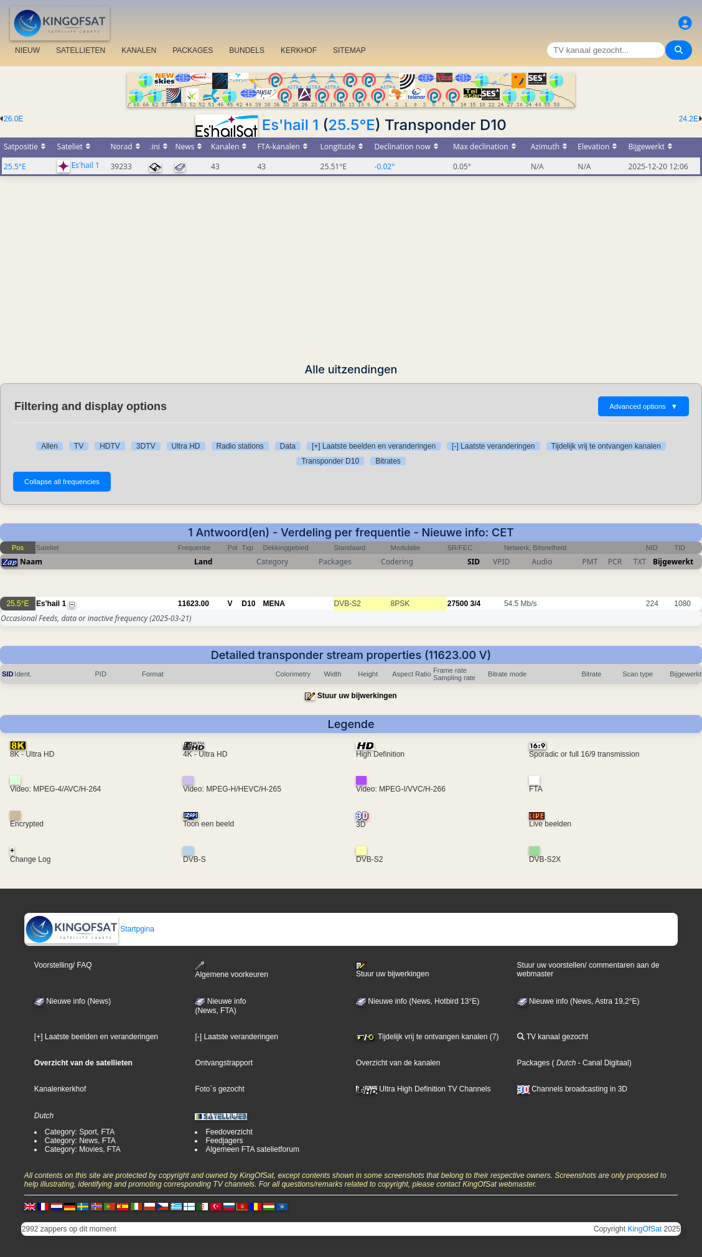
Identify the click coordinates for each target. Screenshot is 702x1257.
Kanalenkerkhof (60, 1089)
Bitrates (388, 461)
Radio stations (240, 446)
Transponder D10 (330, 461)
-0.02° (385, 166)
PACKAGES (192, 50)
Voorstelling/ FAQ (63, 965)
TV (78, 446)
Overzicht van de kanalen (398, 1062)
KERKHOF (299, 50)
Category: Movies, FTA (83, 1149)
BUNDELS (246, 50)
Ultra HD (186, 446)
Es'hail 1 (290, 125)
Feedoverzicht (228, 1132)
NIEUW (27, 50)
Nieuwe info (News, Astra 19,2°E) (578, 1001)
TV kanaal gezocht (553, 1036)
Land (203, 561)
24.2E (688, 118)
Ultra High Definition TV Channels (423, 1089)
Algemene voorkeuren (231, 970)
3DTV (146, 446)
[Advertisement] (351, 269)
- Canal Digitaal (602, 1062)
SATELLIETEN (80, 50)
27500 (457, 603)
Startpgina (89, 929)
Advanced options (643, 406)
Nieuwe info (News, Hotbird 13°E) (417, 1001)
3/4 (475, 603)
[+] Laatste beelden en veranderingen (374, 446)
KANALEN (138, 50)
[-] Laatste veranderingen (493, 446)
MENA (274, 603)
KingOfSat (644, 1229)
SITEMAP (349, 50)
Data (288, 446)
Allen (49, 446)
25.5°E (351, 125)
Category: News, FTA (80, 1140)
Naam (31, 561)
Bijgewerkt (673, 561)
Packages (533, 1062)
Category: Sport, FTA (80, 1132)
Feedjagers (224, 1140)
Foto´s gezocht (219, 1089)
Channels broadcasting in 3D (572, 1089)
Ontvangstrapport (224, 1062)
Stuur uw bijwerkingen (357, 695)
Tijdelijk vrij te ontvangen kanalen (606, 446)
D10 (248, 603)
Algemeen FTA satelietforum (252, 1149)
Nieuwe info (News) (72, 1001)
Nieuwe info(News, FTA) (220, 1006)
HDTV (110, 446)
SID (473, 561)
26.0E (13, 118)
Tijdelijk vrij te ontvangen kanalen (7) (427, 1036)
